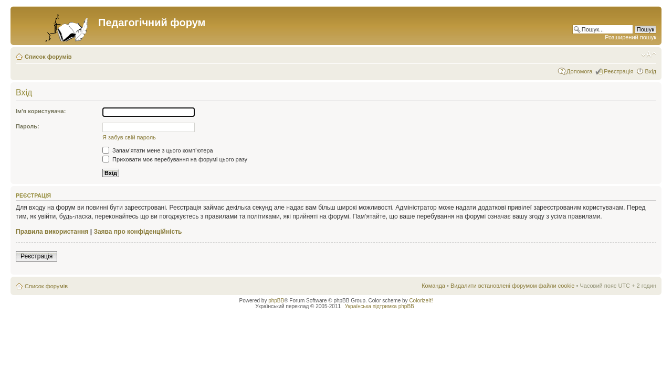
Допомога (579, 71)
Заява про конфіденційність (137, 231)
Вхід (650, 71)
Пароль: (27, 126)
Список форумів (48, 56)
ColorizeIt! (421, 300)
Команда (433, 285)
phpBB (276, 300)
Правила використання (52, 231)
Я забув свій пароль (129, 137)
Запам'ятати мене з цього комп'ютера (157, 150)
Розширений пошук (630, 37)
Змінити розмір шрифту (648, 54)
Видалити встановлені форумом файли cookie (512, 285)
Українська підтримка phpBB (379, 306)
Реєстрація (618, 71)
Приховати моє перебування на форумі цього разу (174, 159)
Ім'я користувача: (41, 111)
